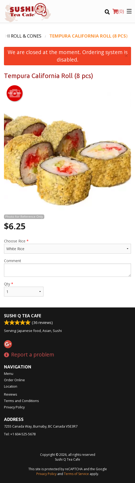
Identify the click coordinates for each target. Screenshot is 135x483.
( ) (118, 11)
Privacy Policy (14, 407)
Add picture (14, 93)
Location (10, 386)
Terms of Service (76, 474)
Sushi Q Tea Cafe (22, 316)
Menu (8, 373)
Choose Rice (67, 246)
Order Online (14, 380)
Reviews (10, 394)
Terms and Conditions (21, 400)
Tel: (20, 434)
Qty (23, 289)
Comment (67, 267)
